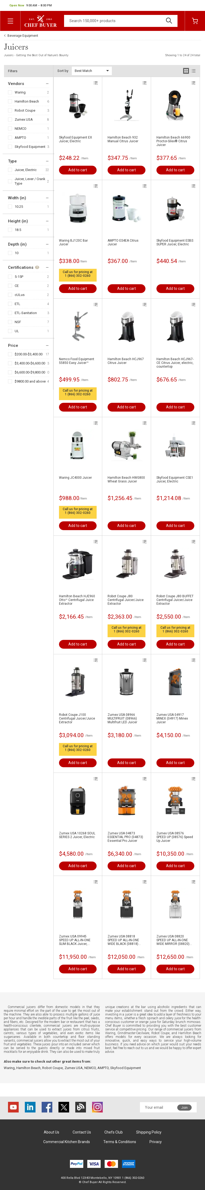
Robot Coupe (25, 110)
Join (184, 1108)
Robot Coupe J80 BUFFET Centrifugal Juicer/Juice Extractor (175, 600)
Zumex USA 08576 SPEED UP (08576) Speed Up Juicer (174, 837)
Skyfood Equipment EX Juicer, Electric (75, 139)
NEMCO (20, 129)
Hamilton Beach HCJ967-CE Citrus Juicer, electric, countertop (175, 362)
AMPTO (20, 138)
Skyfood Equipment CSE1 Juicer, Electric (174, 479)
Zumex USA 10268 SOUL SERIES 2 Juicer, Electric (77, 835)
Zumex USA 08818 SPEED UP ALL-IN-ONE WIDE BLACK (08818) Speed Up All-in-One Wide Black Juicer (126, 940)
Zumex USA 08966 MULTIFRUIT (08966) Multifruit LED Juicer (122, 718)
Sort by (62, 71)
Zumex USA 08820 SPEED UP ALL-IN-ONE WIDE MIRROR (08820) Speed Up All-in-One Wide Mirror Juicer (174, 940)
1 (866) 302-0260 (77, 276)
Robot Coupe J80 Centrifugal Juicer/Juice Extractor (126, 600)
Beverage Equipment (22, 36)
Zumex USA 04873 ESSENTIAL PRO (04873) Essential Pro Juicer (125, 837)
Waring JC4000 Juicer (75, 478)
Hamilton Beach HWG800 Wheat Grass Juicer (126, 479)
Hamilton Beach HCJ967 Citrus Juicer (126, 361)
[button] (30, 5)
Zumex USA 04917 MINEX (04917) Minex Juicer (172, 718)
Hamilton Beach (27, 101)
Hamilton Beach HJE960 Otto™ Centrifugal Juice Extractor (77, 600)
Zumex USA (24, 119)
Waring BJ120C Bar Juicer (73, 242)
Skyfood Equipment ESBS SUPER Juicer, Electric (174, 242)
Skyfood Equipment (30, 147)
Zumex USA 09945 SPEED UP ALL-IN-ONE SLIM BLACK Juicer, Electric (74, 940)
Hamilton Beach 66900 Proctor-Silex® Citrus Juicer (173, 141)
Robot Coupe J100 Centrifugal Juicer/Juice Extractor (77, 718)
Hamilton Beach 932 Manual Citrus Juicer (123, 139)
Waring (20, 92)
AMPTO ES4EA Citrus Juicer (123, 242)
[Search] (121, 21)
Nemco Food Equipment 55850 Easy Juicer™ (76, 361)
